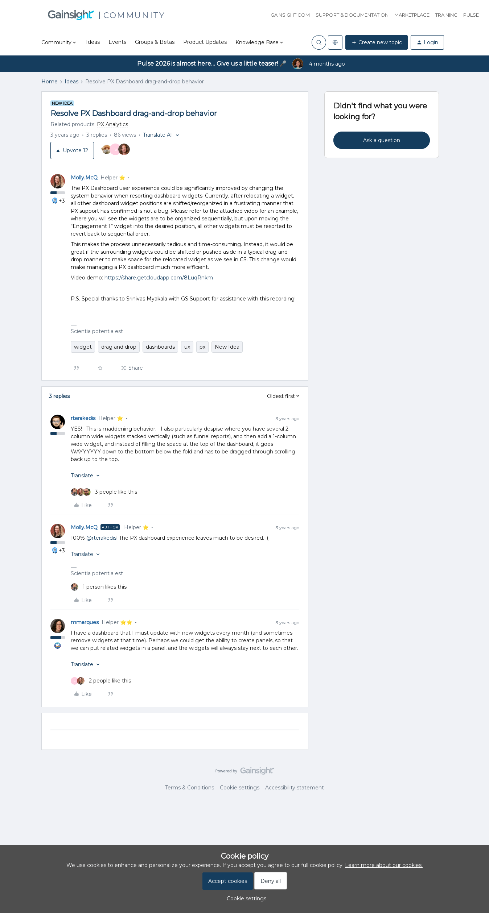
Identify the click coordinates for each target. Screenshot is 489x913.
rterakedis (83, 418)
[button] (376, 42)
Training (446, 15)
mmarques (85, 622)
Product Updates (205, 42)
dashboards (160, 347)
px (202, 347)
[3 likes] (104, 492)
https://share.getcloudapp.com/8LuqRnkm (158, 277)
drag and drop (118, 347)
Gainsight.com (290, 15)
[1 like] (99, 587)
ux (187, 347)
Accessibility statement (294, 787)
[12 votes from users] (115, 150)
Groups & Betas (154, 42)
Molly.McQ (84, 177)
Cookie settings (239, 787)
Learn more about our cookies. (384, 865)
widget (83, 347)
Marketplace (412, 15)
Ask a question (381, 140)
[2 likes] (101, 681)
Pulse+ (472, 15)
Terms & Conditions (189, 787)
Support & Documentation (352, 15)
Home (49, 81)
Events (117, 42)
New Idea (227, 347)
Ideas (93, 42)
